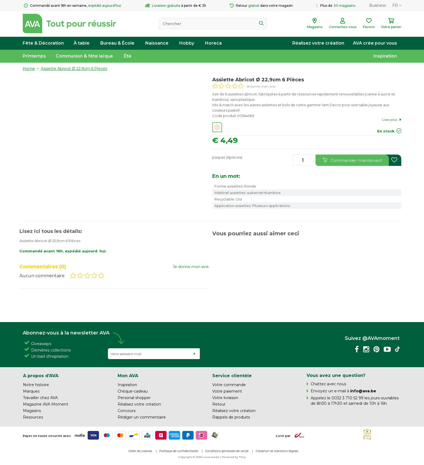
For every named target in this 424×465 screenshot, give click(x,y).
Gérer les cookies (140, 451)
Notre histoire (36, 384)
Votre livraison (225, 397)
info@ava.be (363, 391)
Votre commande (229, 384)
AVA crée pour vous (375, 43)
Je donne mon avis (260, 86)
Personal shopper (134, 397)
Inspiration (385, 56)
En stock (386, 131)
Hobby (186, 43)
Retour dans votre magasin (261, 5)
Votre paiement (227, 391)
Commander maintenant (352, 160)
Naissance (156, 43)
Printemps (34, 56)
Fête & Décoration (43, 43)
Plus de (335, 5)
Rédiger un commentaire (142, 417)
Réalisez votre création (318, 43)
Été (127, 56)
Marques (31, 391)
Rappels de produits (231, 417)
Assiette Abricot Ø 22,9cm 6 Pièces (74, 68)
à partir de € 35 (175, 5)
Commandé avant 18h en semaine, (73, 5)
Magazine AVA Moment (45, 404)
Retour (219, 404)
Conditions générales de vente (227, 451)
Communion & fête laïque (84, 56)
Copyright (185, 457)
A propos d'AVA (40, 375)
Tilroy (242, 457)
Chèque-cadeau (133, 391)
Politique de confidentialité (178, 451)
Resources (33, 417)
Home (29, 68)
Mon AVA (128, 375)
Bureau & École (117, 43)
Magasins (32, 410)
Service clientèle (232, 375)
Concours (126, 410)
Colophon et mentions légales (277, 451)
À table (82, 43)
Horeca (213, 43)
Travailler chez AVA (40, 397)
